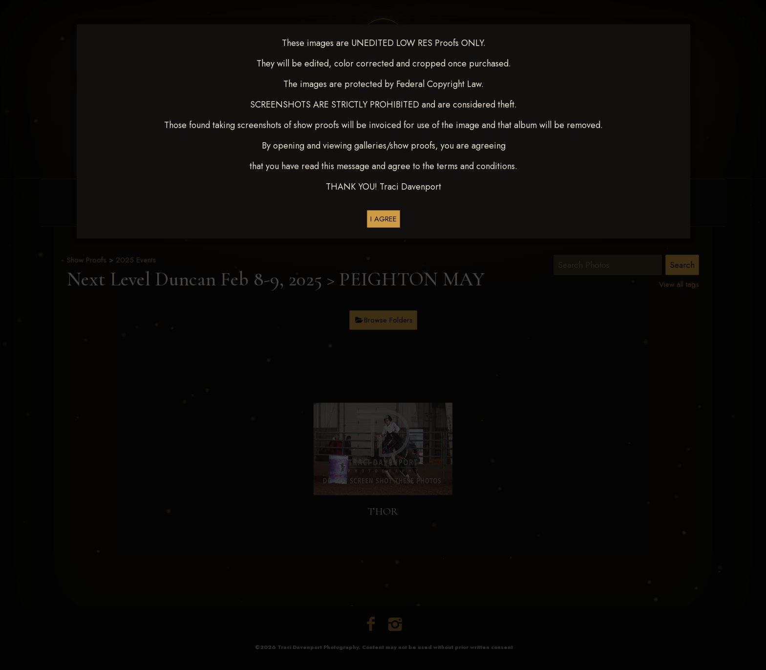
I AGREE (383, 219)
